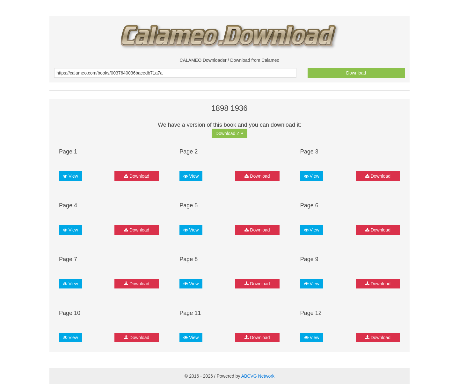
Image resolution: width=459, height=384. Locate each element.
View (70, 176)
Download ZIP (229, 133)
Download (356, 72)
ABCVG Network (257, 376)
